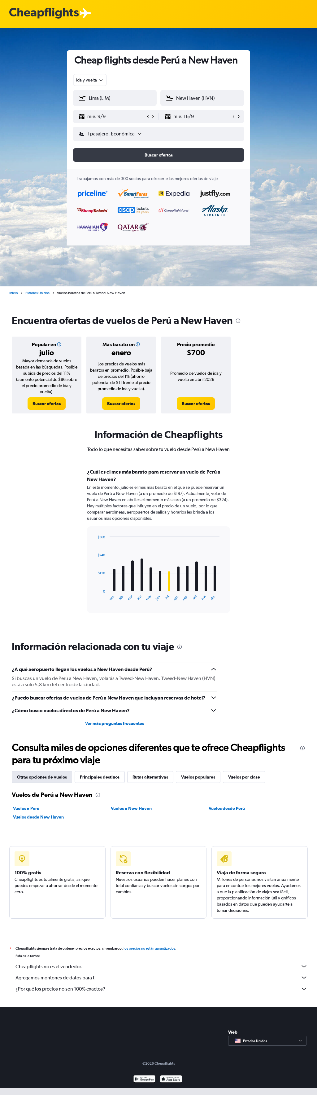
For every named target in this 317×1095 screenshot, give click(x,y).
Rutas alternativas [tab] (150, 777)
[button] (112, 116)
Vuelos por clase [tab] (244, 777)
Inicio (13, 293)
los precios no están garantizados (149, 948)
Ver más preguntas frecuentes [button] (114, 723)
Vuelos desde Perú (227, 808)
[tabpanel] (158, 546)
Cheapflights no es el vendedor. (161, 966)
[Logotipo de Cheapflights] (44, 13)
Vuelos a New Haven (131, 808)
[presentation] (238, 321)
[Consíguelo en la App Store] (171, 1080)
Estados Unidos (37, 293)
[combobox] (90, 80)
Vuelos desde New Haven (38, 817)
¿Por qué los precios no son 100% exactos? (161, 988)
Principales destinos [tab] (99, 777)
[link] (47, 403)
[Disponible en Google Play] (144, 1080)
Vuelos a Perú (26, 808)
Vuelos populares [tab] (198, 777)
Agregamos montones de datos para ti (161, 977)
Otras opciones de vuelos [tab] (42, 777)
